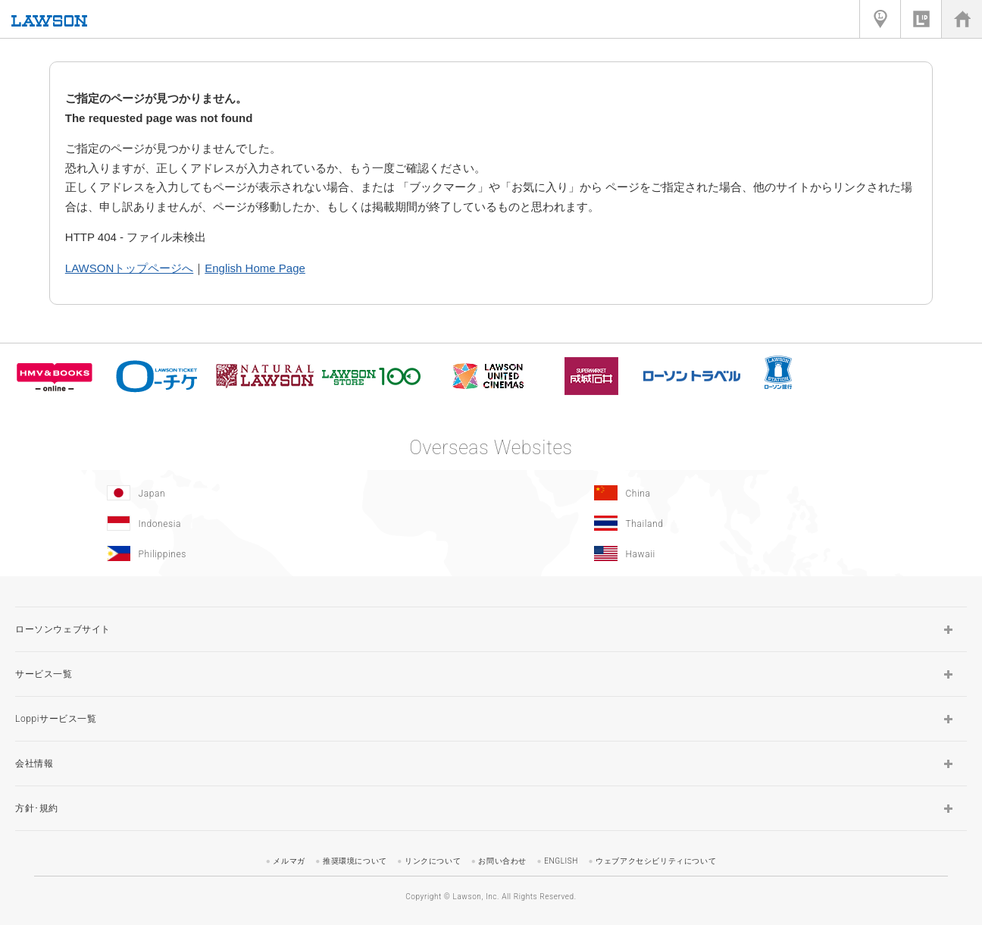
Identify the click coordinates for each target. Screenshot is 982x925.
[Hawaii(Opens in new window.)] (730, 553)
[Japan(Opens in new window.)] (243, 492)
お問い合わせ (502, 861)
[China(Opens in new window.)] (730, 492)
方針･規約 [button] (36, 808)
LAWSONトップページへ (129, 268)
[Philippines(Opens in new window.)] (243, 553)
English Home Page (255, 268)
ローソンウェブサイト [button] (63, 629)
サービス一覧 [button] (44, 674)
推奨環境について (355, 861)
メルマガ (289, 861)
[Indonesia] (243, 523)
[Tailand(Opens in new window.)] (730, 523)
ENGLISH (561, 861)
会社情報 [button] (34, 763)
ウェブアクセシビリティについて (656, 861)
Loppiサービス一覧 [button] (56, 718)
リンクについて (433, 861)
